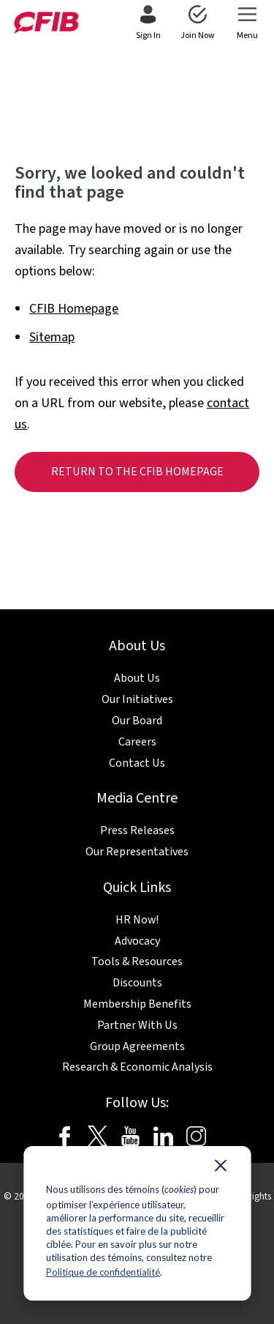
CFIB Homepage (73, 309)
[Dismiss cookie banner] (220, 1169)
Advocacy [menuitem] (137, 941)
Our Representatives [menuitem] (137, 852)
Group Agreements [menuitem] (137, 1046)
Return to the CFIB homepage (137, 472)
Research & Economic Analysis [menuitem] (137, 1067)
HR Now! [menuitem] (137, 920)
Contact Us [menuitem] (137, 763)
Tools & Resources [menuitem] (137, 961)
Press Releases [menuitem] (137, 830)
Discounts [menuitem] (137, 983)
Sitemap (52, 337)
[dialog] (137, 1223)
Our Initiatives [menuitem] (137, 699)
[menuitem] (148, 23)
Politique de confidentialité (103, 1272)
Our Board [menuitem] (137, 721)
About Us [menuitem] (137, 678)
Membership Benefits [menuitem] (137, 1004)
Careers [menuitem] (137, 742)
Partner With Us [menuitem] (137, 1025)
